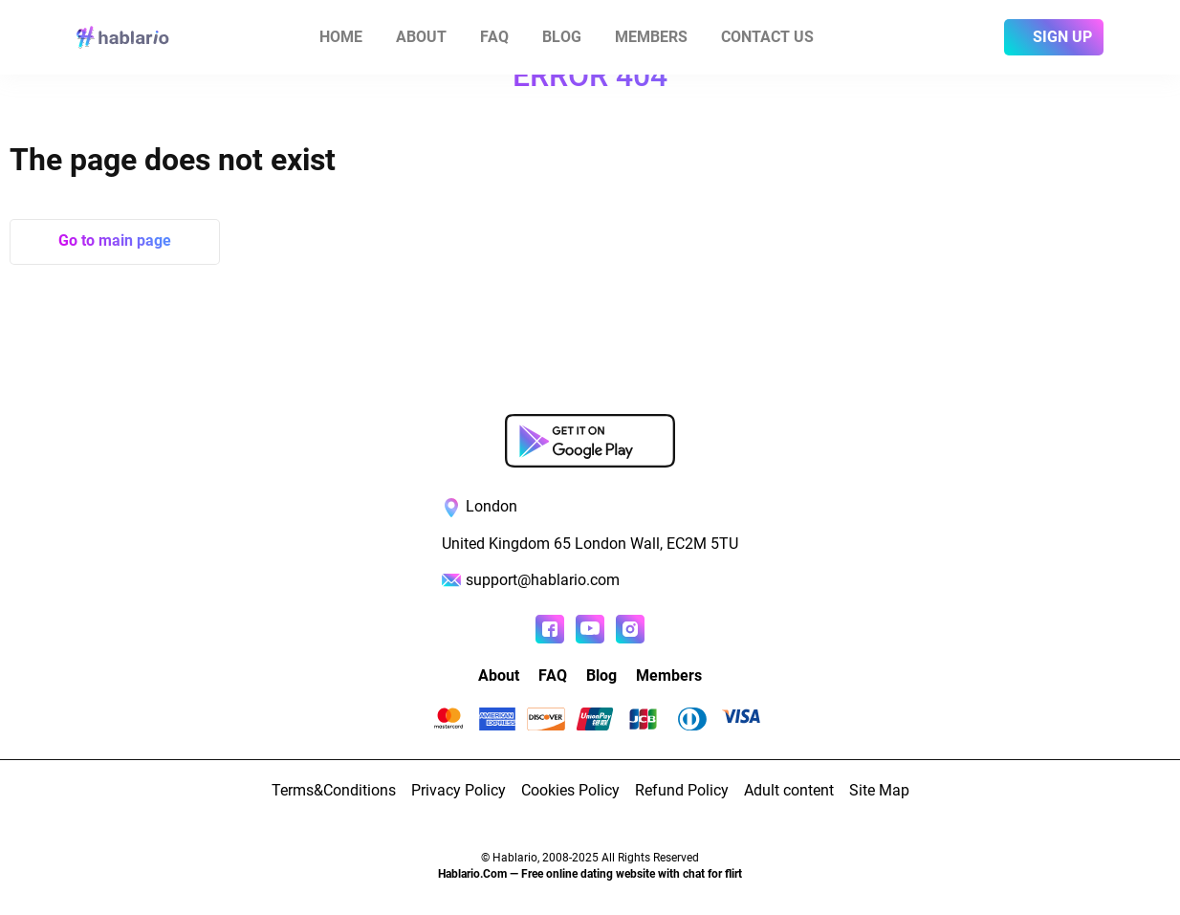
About (421, 37)
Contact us (767, 37)
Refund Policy (682, 790)
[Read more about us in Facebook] (549, 629)
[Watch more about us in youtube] (590, 629)
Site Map (879, 790)
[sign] (1054, 37)
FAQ (494, 37)
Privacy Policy (458, 790)
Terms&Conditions (334, 790)
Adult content (789, 790)
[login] (981, 37)
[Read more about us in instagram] (630, 629)
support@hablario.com (543, 580)
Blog (561, 37)
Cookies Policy (570, 790)
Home (340, 37)
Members (651, 37)
